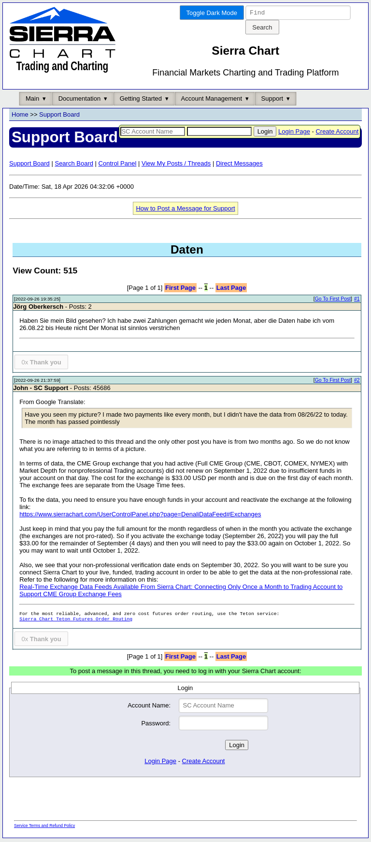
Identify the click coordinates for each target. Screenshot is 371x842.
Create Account (336, 132)
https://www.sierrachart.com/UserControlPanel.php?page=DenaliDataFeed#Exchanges (140, 515)
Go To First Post (333, 300)
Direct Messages (239, 164)
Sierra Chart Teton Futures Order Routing (75, 620)
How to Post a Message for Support (185, 209)
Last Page (231, 289)
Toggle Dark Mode (212, 12)
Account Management (211, 100)
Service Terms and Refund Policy (44, 827)
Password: (156, 724)
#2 (357, 381)
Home (20, 116)
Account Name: (149, 706)
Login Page (294, 132)
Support (272, 100)
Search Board (74, 164)
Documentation (79, 100)
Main (32, 100)
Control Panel (118, 164)
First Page (180, 289)
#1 (357, 300)
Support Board (59, 116)
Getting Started (141, 100)
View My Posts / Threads (176, 164)
